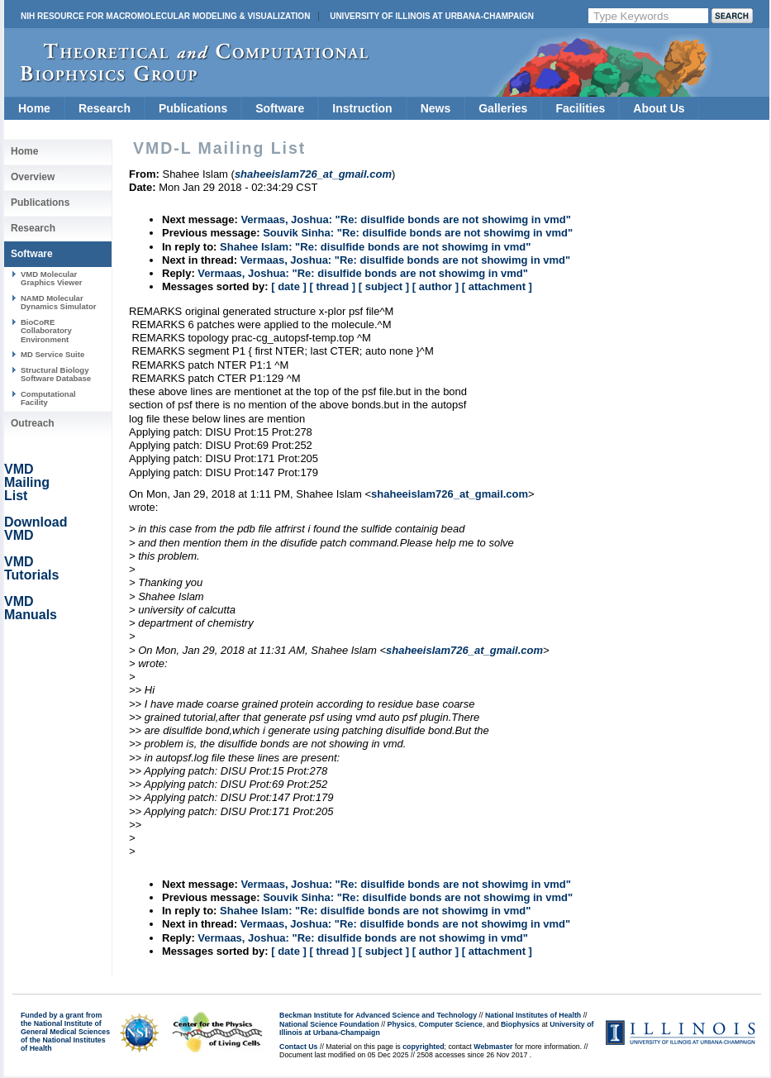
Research (105, 108)
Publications (193, 108)
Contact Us (298, 1046)
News (436, 108)
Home (34, 108)
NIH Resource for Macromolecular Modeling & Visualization (165, 16)
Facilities (580, 108)
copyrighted (423, 1046)
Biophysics (520, 1024)
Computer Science (451, 1024)
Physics (401, 1024)
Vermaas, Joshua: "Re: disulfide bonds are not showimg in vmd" (405, 219)
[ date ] (289, 286)
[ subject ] (384, 286)
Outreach (33, 423)
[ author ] (435, 286)
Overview (33, 177)
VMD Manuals (30, 608)
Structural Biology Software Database (56, 374)
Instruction (362, 108)
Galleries (502, 108)
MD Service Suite (52, 354)
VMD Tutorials (31, 568)
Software (279, 108)
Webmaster (493, 1046)
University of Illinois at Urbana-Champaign (432, 16)
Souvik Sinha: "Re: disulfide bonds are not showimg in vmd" (418, 233)
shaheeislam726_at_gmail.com (449, 494)
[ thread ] (332, 286)
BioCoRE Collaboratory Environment (46, 330)
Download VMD (35, 528)
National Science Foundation (329, 1024)
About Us (658, 108)
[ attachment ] (497, 286)
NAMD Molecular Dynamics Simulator (59, 302)
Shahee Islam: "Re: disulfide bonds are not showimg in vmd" (375, 247)
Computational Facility (48, 398)
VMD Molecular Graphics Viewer (51, 278)
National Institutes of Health (533, 1015)
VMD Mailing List (27, 482)
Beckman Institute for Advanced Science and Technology (378, 1015)
